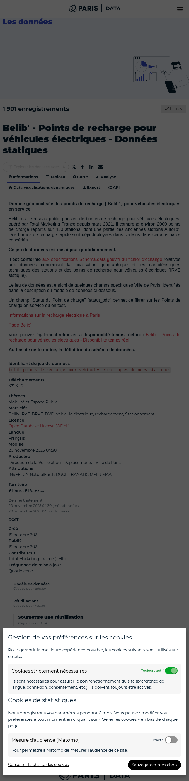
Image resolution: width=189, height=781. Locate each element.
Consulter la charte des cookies (38, 764)
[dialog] (94, 701)
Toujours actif (152, 671)
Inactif (158, 740)
